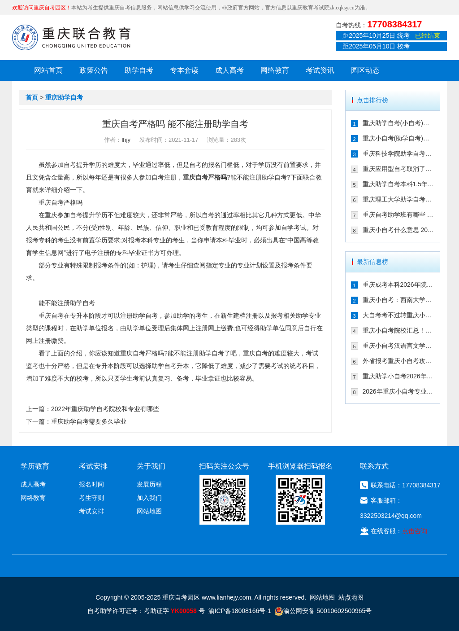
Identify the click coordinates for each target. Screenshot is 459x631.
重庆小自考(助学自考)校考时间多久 (399, 138)
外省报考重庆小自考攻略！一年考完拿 (399, 360)
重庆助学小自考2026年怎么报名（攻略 (399, 376)
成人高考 (229, 70)
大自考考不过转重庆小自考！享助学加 (399, 315)
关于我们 (151, 466)
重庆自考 (195, 177)
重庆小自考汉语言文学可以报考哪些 (399, 345)
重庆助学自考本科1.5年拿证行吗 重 (399, 184)
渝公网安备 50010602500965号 (323, 610)
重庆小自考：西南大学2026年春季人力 (399, 299)
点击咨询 (414, 531)
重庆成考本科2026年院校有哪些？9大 (399, 284)
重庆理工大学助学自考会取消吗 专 (399, 199)
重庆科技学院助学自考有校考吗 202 (399, 153)
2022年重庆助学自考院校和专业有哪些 (105, 408)
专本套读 (184, 70)
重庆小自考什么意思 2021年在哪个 (399, 229)
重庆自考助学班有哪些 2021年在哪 (399, 214)
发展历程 (149, 484)
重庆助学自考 (64, 97)
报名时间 (91, 484)
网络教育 (274, 70)
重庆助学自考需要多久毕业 (88, 421)
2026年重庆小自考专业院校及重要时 (399, 391)
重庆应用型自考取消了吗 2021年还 (399, 168)
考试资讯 (320, 70)
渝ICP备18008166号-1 (239, 610)
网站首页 (48, 70)
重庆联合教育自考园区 (71, 37)
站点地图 (351, 597)
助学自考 (139, 70)
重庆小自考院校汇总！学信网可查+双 (399, 330)
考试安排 (91, 511)
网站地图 (149, 511)
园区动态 (365, 70)
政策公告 (93, 70)
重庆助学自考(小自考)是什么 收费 (399, 123)
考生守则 (91, 497)
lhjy (125, 139)
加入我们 (149, 497)
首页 (32, 97)
